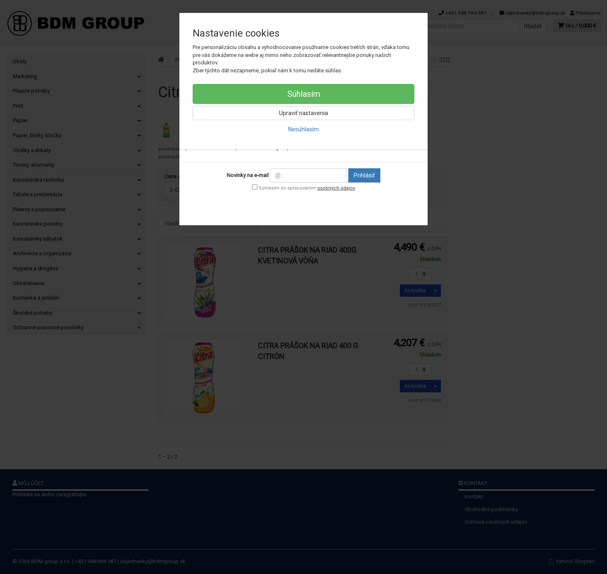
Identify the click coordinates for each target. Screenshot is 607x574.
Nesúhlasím (303, 129)
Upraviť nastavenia (303, 113)
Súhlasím (303, 94)
